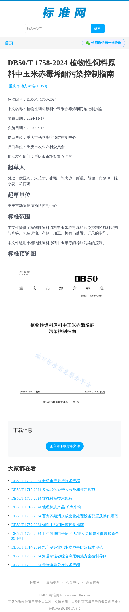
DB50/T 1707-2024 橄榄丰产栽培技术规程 (45, 481)
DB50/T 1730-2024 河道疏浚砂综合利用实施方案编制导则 (59, 556)
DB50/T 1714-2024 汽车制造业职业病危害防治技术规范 (57, 547)
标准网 (35, 582)
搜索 (97, 28)
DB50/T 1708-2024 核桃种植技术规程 (41, 498)
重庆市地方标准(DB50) (28, 86)
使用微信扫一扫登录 (103, 43)
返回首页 (92, 582)
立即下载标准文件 (64, 446)
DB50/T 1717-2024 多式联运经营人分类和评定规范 (53, 490)
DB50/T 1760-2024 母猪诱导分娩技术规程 (45, 565)
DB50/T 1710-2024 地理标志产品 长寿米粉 (46, 507)
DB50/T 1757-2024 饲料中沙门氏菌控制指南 (47, 525)
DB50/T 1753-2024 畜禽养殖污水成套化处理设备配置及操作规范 (64, 516)
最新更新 (53, 582)
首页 (9, 43)
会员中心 (72, 582)
